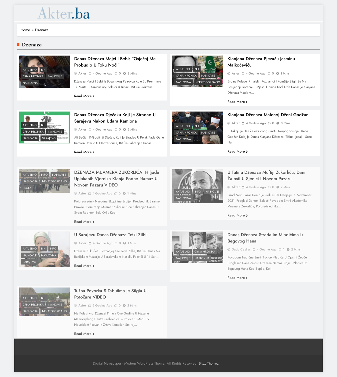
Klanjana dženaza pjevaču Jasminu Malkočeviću (261, 65)
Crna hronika (33, 80)
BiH (43, 73)
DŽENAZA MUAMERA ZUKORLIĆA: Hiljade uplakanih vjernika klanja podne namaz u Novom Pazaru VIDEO (116, 190)
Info (44, 187)
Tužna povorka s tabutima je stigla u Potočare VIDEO (110, 306)
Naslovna (30, 86)
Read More (84, 99)
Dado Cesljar (241, 261)
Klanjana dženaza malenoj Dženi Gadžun (267, 118)
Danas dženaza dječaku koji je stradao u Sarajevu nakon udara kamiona (115, 121)
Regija (27, 200)
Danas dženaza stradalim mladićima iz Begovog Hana (265, 250)
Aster (235, 76)
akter (82, 76)
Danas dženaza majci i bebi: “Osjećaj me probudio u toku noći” (115, 65)
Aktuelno (30, 73)
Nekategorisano (207, 85)
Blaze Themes (208, 363)
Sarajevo (49, 142)
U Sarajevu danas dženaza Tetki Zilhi (110, 247)
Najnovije (55, 80)
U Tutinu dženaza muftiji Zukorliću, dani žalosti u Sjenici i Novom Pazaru (266, 187)
